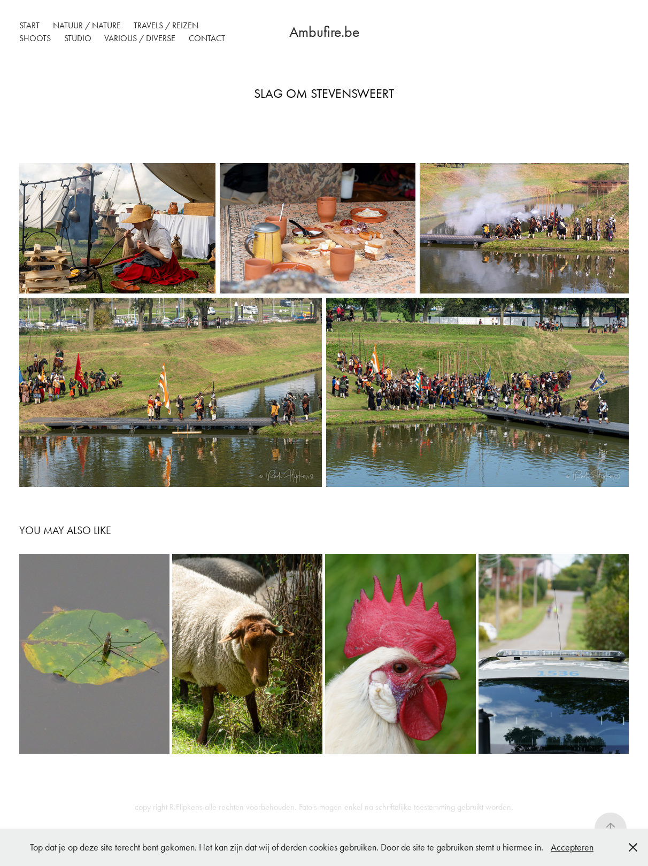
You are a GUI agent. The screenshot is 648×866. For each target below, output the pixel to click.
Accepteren (572, 847)
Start (29, 25)
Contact (207, 38)
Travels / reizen (166, 25)
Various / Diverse (139, 38)
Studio (77, 38)
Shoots (35, 38)
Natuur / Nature (87, 25)
